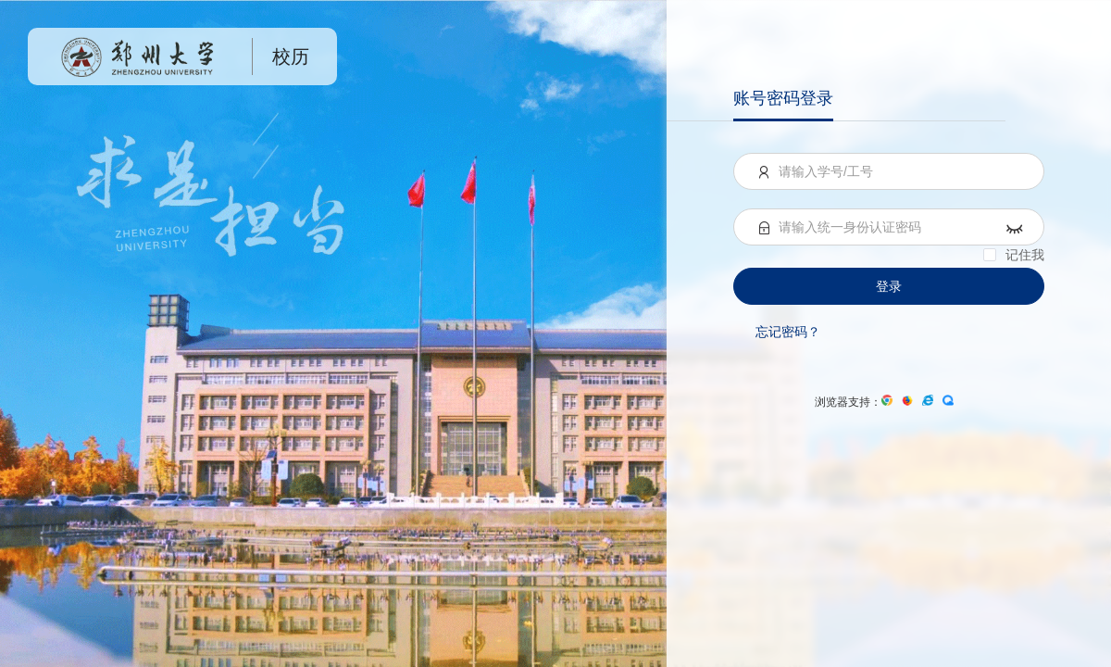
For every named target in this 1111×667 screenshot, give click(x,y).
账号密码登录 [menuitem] (783, 98)
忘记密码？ (787, 331)
